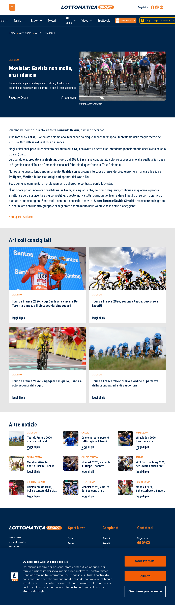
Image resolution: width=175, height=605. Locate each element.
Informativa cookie (17, 542)
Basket (35, 20)
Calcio (71, 538)
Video (84, 20)
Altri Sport (69, 20)
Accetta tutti (145, 561)
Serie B (106, 543)
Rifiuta (145, 576)
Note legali (14, 546)
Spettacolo (104, 20)
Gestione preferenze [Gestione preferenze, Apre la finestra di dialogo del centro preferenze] (145, 591)
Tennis (17, 20)
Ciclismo (50, 33)
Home (12, 33)
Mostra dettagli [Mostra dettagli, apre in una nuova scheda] (33, 591)
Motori (52, 20)
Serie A (106, 538)
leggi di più (18, 318)
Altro (38, 33)
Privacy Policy (15, 537)
